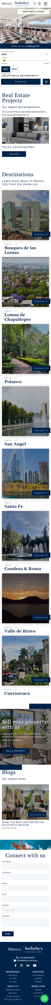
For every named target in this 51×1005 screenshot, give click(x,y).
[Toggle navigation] (45, 4)
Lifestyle (38, 978)
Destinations (38, 975)
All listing (13, 975)
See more (14, 154)
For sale (12, 981)
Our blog (38, 996)
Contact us (38, 993)
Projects (38, 981)
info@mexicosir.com (25, 960)
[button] (20, 40)
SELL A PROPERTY (16, 751)
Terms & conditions (13, 999)
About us (13, 993)
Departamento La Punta (33, 12)
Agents (38, 990)
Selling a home (13, 990)
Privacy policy (12, 996)
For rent (12, 978)
